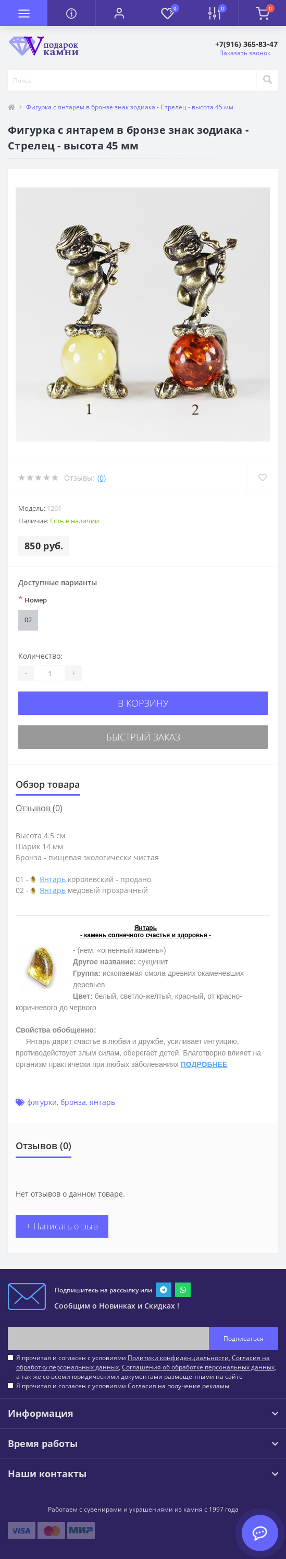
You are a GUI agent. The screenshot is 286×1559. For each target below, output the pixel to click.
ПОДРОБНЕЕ (204, 1064)
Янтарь (53, 879)
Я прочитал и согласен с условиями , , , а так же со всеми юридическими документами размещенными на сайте (146, 1367)
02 (28, 619)
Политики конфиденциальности (178, 1357)
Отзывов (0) (39, 808)
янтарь (102, 1102)
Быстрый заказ (143, 737)
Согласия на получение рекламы (178, 1385)
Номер (32, 599)
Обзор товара (48, 784)
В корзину (143, 703)
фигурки (42, 1102)
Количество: (40, 656)
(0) (101, 478)
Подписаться (243, 1338)
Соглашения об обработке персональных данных (198, 1367)
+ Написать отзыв (62, 1226)
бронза (73, 1102)
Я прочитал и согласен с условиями (122, 1385)
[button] (119, 13)
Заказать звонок (245, 52)
